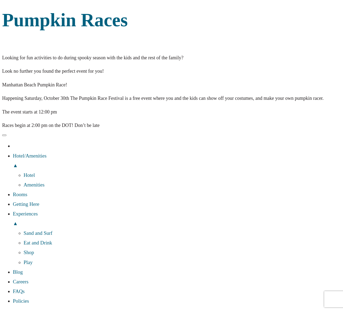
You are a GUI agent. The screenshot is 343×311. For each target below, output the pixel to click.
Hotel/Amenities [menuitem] (177, 161)
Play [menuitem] (28, 262)
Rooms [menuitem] (20, 194)
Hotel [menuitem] (29, 175)
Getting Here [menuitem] (26, 204)
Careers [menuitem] (20, 281)
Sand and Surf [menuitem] (38, 233)
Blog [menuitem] (18, 272)
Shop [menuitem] (29, 252)
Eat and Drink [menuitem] (38, 243)
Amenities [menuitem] (34, 185)
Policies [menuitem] (21, 301)
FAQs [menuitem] (19, 291)
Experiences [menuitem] (177, 219)
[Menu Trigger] (4, 135)
